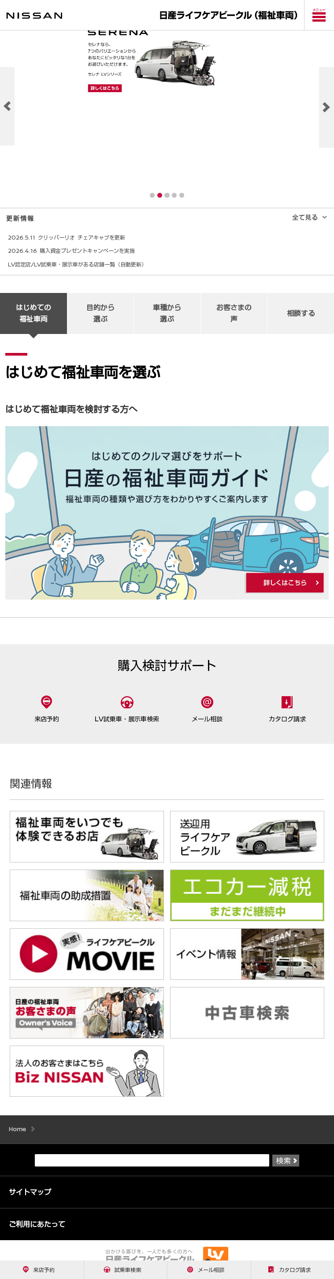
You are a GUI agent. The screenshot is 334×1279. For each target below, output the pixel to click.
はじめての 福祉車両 (33, 320)
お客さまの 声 (234, 320)
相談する (301, 320)
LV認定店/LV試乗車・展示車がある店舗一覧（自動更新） (77, 271)
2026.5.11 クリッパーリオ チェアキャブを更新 (66, 245)
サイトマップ (30, 1199)
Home (17, 1136)
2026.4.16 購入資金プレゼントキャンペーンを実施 (71, 258)
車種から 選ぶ (167, 320)
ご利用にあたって (37, 1231)
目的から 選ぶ (100, 320)
